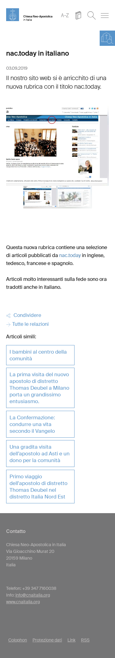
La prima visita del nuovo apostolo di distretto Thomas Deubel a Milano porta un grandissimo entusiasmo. (39, 388)
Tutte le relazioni (27, 324)
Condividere (23, 315)
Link (71, 640)
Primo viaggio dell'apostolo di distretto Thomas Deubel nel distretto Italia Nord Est (38, 486)
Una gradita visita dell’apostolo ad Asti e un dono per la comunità (40, 453)
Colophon (17, 640)
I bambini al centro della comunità (38, 355)
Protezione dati (47, 640)
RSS (85, 640)
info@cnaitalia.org (32, 595)
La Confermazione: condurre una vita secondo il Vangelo (32, 424)
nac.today (70, 255)
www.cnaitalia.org (23, 602)
